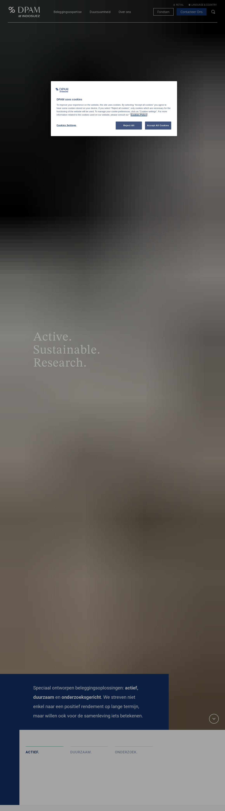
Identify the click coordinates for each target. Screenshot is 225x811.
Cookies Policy (139, 115)
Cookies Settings (66, 125)
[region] (114, 108)
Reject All (128, 125)
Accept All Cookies (158, 125)
